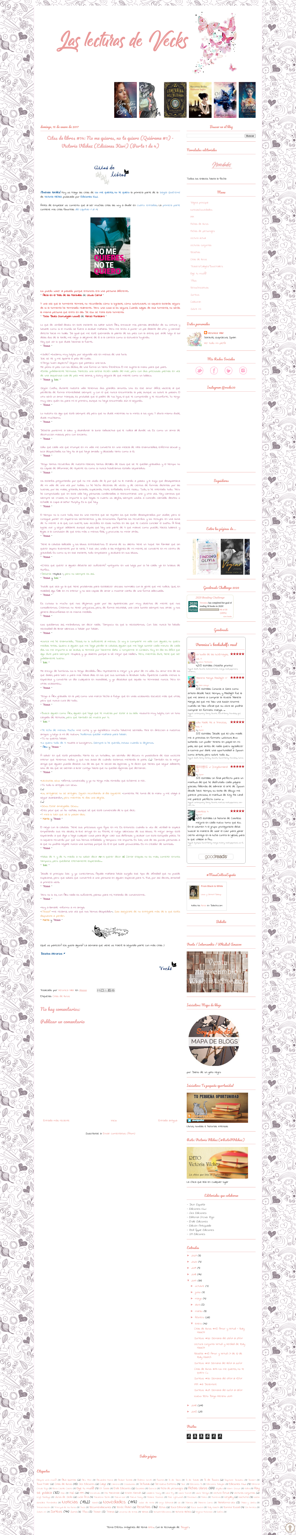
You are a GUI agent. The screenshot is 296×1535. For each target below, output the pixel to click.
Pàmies (189, 1502)
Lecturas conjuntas (200, 245)
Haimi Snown (233, 1488)
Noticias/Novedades (201, 210)
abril (198, 1305)
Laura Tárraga (202, 1493)
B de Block (175, 1480)
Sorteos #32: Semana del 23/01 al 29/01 (218, 1338)
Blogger (185, 1527)
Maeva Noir (120, 1497)
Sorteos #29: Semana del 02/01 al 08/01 (218, 1390)
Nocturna (244, 1497)
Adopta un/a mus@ (47, 1480)
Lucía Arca (83, 1497)
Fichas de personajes (202, 231)
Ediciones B (196, 1484)
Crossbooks (129, 1484)
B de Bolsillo (192, 1480)
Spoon (201, 730)
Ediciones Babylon (216, 1484)
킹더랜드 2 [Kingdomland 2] (212, 769)
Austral (160, 1480)
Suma (73, 1512)
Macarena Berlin (102, 1497)
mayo (199, 1298)
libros (203, 905)
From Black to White (212, 886)
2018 (194, 1274)
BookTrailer (43, 1484)
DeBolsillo (145, 1484)
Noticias (70, 1502)
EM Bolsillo (104, 1488)
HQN (63, 1493)
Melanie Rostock (155, 1497)
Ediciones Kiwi (237, 1484)
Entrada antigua (167, 1120)
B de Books (211, 1480)
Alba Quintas (69, 1480)
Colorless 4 (202, 811)
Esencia (152, 1488)
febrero (200, 1317)
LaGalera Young (153, 1493)
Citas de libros (61, 996)
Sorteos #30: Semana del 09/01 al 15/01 (218, 1378)
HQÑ (71, 1493)
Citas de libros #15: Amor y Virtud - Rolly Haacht (219, 1330)
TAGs (193, 281)
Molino (204, 1497)
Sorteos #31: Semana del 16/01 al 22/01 (218, 1363)
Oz (179, 1502)
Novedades (114, 1502)
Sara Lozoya (204, 685)
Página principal (199, 203)
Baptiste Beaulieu (233, 1480)
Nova (95, 1503)
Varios (145, 1512)
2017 (194, 1280)
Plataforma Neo (226, 1503)
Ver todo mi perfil (215, 343)
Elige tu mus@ (198, 274)
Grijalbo (219, 1488)
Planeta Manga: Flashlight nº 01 (211, 680)
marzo (199, 1311)
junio (198, 1292)
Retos (162, 1507)
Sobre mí (195, 309)
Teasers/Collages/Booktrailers (206, 266)
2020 (194, 1262)
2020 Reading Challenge (210, 597)
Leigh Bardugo (43, 1497)
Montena (216, 1497)
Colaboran (195, 302)
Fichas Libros (197, 1488)
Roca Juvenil (197, 1507)
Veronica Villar (216, 333)
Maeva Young (136, 1497)
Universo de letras (128, 1512)
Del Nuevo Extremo (165, 1484)
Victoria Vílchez (183, 1512)
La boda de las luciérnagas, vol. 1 (212, 656)
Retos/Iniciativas (199, 288)
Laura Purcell (185, 1493)
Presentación (43, 1507)
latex (151, 1527)
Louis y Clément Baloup (211, 894)
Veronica (204, 602)
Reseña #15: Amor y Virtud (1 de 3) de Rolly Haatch (218, 1355)
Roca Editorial (178, 1507)
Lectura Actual (221, 1493)
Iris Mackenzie (112, 1493)
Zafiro (220, 1512)
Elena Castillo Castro (62, 1488)
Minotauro (192, 1497)
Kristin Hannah (133, 1493)
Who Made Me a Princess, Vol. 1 (211, 724)
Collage (103, 1484)
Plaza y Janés (248, 1502)
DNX (183, 1484)
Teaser (97, 1512)
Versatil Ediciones (162, 1512)
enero (199, 1323)
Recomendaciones (100, 1507)
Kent (200, 814)
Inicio (114, 1120)
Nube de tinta (146, 1502)
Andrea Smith (144, 1480)
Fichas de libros (199, 224)
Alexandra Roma (105, 1480)
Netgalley (229, 1497)
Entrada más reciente (56, 1120)
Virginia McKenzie (204, 1512)
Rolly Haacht (213, 1507)
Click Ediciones (87, 1484)
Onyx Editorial (166, 1502)
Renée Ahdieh (124, 1507)
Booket (252, 1480)
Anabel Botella (125, 1480)
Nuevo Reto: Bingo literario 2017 (213, 1396)
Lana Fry (170, 1493)
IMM (192, 217)
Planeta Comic (205, 1502)
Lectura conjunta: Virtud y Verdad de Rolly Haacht (219, 1346)
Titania (110, 1512)
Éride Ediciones (122, 1489)
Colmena (115, 1484)
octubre (200, 1286)
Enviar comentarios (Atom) (119, 1133)
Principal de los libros (65, 1507)
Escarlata (140, 1488)
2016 (194, 1405)
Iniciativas (95, 1493)
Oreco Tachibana (205, 662)
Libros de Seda (63, 1497)
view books (227, 616)
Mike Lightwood (175, 1497)
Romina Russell (232, 1507)
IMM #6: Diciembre (205, 1384)
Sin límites (250, 1507)
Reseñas (195, 252)
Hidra (247, 1488)
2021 (194, 1255)
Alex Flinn (87, 1480)
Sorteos (194, 295)
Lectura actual (198, 238)
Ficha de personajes (172, 1489)
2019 (194, 1268)
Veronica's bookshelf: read (216, 644)
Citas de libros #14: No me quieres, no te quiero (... (219, 1371)
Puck (82, 1507)
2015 (194, 1411)
